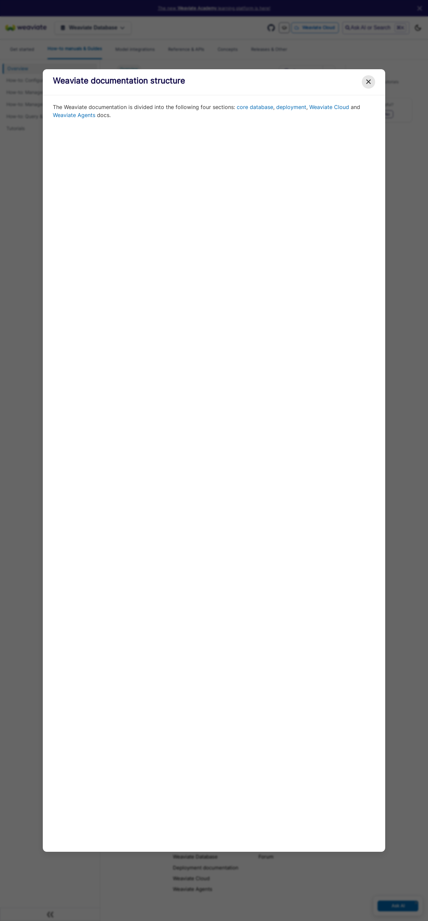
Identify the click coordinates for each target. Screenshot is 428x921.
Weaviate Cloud (329, 107)
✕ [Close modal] (368, 81)
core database (255, 107)
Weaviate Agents (74, 115)
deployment (291, 107)
